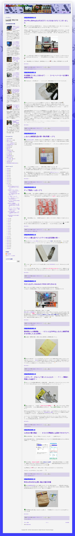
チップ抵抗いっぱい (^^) (33, 190)
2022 (8, 175)
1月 (9, 234)
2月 (9, 233)
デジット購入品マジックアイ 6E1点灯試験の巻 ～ (42, 238)
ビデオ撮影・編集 (10, 158)
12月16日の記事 (30, 139)
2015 (8, 238)
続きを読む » (26, 63)
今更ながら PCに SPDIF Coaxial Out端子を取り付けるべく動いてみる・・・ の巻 (16, 59)
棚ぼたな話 (35, 231)
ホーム (47, 522)
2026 (8, 168)
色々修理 (8, 153)
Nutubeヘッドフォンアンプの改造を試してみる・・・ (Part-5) (16, 28)
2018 (8, 181)
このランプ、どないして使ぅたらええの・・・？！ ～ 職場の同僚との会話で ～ (14, 209)
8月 (9, 223)
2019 (8, 180)
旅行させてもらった (54, 172)
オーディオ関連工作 (10, 143)
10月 (9, 220)
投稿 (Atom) (28, 524)
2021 (8, 176)
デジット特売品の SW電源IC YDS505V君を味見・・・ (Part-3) (16, 122)
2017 (8, 183)
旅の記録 (8, 147)
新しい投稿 (26, 522)
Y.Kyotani (9, 253)
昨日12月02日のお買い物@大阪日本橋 (37, 482)
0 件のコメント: (39, 67)
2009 (8, 248)
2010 (8, 246)
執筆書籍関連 (9, 155)
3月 (9, 231)
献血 (7, 148)
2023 (8, 173)
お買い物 (28, 519)
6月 (9, 226)
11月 (9, 218)
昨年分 (36, 360)
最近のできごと (30, 183)
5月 (9, 228)
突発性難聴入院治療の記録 (12, 163)
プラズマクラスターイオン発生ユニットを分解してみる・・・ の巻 (16, 106)
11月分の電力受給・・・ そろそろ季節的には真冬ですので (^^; (46, 433)
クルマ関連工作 (10, 151)
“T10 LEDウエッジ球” (48, 412)
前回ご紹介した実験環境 (29, 312)
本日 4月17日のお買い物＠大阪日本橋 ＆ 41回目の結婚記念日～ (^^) (16, 91)
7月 (9, 224)
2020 (8, 178)
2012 (8, 243)
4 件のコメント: (39, 128)
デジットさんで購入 (34, 241)
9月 (9, 221)
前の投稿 (67, 522)
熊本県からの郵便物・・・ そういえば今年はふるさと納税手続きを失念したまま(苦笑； (13, 205)
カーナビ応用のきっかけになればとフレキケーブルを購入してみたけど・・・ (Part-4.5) (16, 43)
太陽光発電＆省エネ (30, 475)
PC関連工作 (9, 150)
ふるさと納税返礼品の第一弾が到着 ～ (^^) (39, 136)
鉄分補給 (8, 145)
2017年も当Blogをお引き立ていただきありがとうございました (13, 187)
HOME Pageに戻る (63, 12)
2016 (8, 236)
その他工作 (9, 160)
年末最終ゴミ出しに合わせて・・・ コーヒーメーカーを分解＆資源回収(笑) (13, 191)
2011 (8, 245)
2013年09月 (52, 264)
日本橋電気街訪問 (31, 485)
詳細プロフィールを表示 (10, 255)
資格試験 (8, 161)
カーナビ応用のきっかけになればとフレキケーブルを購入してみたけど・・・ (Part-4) (16, 74)
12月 (9, 184)
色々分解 (8, 154)
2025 (8, 170)
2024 (8, 171)
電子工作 (28, 277)
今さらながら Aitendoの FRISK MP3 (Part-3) (40, 284)
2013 (8, 241)
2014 (8, 240)
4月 (9, 229)
